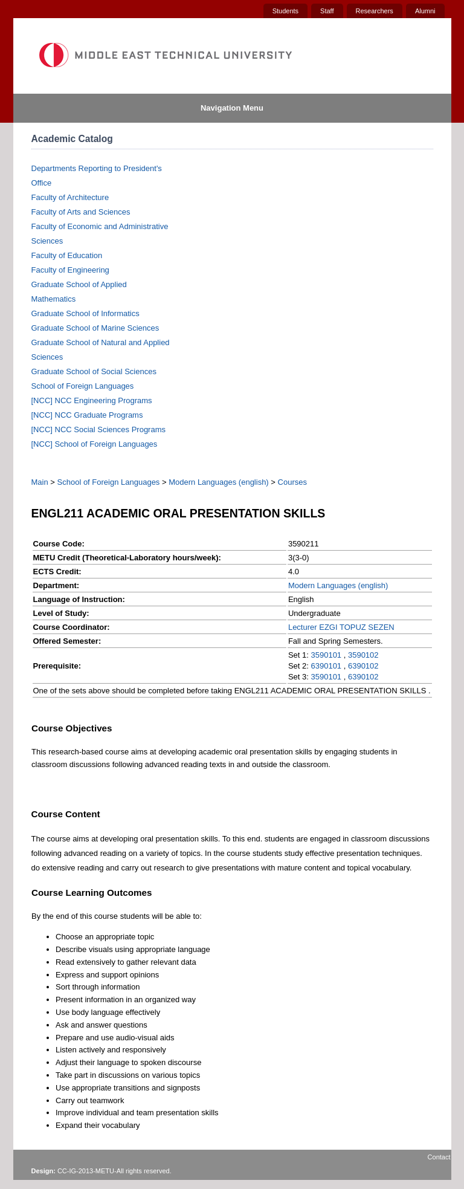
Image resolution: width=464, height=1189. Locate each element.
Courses (292, 482)
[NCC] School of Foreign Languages (94, 444)
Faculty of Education (67, 255)
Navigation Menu (232, 107)
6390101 (326, 665)
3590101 (326, 654)
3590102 (363, 654)
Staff (327, 11)
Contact (439, 1157)
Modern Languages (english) (219, 482)
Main (39, 482)
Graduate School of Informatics (85, 313)
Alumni (425, 11)
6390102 (363, 665)
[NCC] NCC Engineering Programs (91, 400)
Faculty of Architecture (70, 197)
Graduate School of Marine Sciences (95, 327)
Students (285, 11)
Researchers (374, 11)
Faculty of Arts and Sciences (80, 211)
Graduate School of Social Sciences (93, 371)
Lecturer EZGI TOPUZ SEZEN (341, 627)
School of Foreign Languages (82, 385)
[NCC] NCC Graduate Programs (87, 415)
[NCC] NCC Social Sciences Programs (98, 429)
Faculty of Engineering (70, 269)
